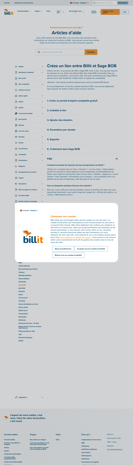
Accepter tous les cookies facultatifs (91, 249)
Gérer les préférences (63, 249)
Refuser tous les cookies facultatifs (68, 255)
